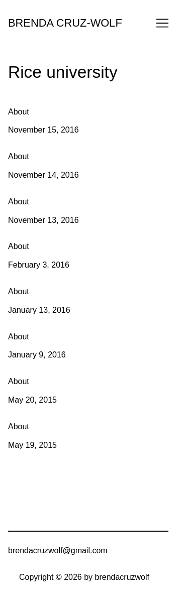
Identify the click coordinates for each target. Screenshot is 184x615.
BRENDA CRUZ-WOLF (65, 23)
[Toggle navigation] (162, 23)
